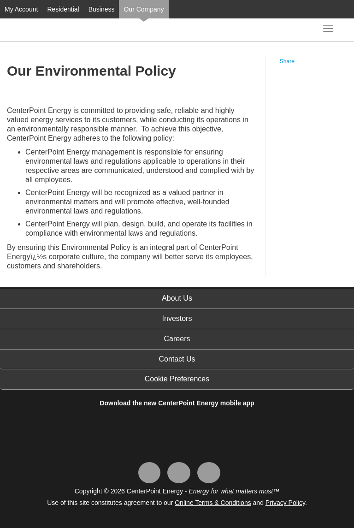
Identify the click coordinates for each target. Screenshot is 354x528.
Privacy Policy (285, 502)
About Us (177, 298)
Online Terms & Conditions (213, 502)
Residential (63, 9)
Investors (177, 318)
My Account (21, 9)
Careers (177, 339)
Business (101, 9)
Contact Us (177, 359)
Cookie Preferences (177, 379)
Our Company (144, 9)
